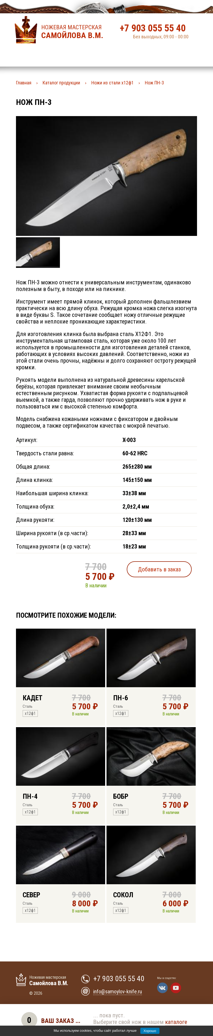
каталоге (176, 1022)
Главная (23, 82)
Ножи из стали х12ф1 (112, 82)
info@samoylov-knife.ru (117, 991)
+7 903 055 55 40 (153, 28)
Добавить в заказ (159, 569)
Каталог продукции (61, 82)
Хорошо (150, 1031)
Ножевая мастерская (73, 32)
